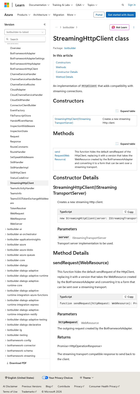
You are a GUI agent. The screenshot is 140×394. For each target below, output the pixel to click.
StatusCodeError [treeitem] (19, 178)
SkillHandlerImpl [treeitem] (19, 167)
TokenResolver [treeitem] (18, 208)
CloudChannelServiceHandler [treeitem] (26, 94)
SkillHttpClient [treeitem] (18, 172)
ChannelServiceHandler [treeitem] (23, 74)
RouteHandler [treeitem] (18, 151)
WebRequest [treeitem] (17, 213)
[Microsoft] (6, 5)
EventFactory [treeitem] (17, 110)
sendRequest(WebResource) (62, 155)
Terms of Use (10, 391)
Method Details (64, 76)
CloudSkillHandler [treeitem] (20, 100)
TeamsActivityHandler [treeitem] (22, 188)
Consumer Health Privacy (103, 386)
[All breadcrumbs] (56, 27)
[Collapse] (44, 24)
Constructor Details (67, 72)
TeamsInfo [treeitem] (16, 193)
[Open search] (123, 5)
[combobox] (25, 32)
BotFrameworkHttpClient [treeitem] (24, 68)
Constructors (63, 62)
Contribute (64, 386)
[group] (97, 219)
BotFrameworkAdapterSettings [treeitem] (27, 58)
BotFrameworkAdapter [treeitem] (22, 53)
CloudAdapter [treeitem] (18, 89)
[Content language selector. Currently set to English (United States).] (19, 378)
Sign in (132, 4)
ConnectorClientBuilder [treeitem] (23, 105)
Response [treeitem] (15, 141)
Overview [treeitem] (15, 48)
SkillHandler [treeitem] (16, 162)
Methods (61, 67)
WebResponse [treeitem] (18, 218)
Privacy (78, 386)
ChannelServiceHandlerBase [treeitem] (25, 79)
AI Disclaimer (10, 386)
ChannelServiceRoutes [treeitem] (22, 84)
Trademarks (28, 391)
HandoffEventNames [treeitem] (21, 120)
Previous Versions (31, 386)
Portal (99, 14)
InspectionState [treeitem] (19, 131)
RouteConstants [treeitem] (19, 146)
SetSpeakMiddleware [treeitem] (22, 157)
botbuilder (68, 27)
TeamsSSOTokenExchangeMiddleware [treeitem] (29, 201)
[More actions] (134, 27)
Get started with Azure (121, 14)
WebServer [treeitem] (16, 223)
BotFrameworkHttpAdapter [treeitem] (25, 63)
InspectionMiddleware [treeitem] (22, 126)
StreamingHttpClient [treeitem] (22, 183)
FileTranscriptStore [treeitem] (20, 115)
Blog (48, 386)
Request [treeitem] (14, 136)
